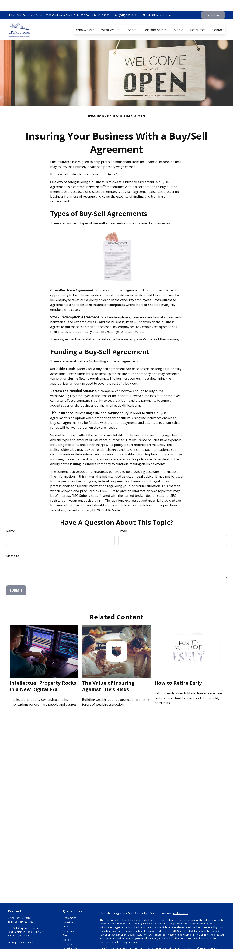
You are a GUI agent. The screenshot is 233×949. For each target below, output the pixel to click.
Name (10, 519)
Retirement (69, 906)
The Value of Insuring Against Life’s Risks (108, 674)
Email (122, 519)
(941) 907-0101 (125, 4)
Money (67, 928)
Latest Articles (71, 937)
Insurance (69, 919)
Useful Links (213, 4)
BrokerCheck (180, 902)
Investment (69, 911)
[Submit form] (16, 579)
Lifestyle (68, 932)
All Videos (68, 941)
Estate (66, 915)
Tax (65, 924)
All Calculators (71, 945)
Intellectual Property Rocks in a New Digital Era (43, 674)
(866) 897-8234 (27, 910)
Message (12, 544)
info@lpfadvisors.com (157, 4)
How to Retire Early (178, 671)
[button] (85, 18)
